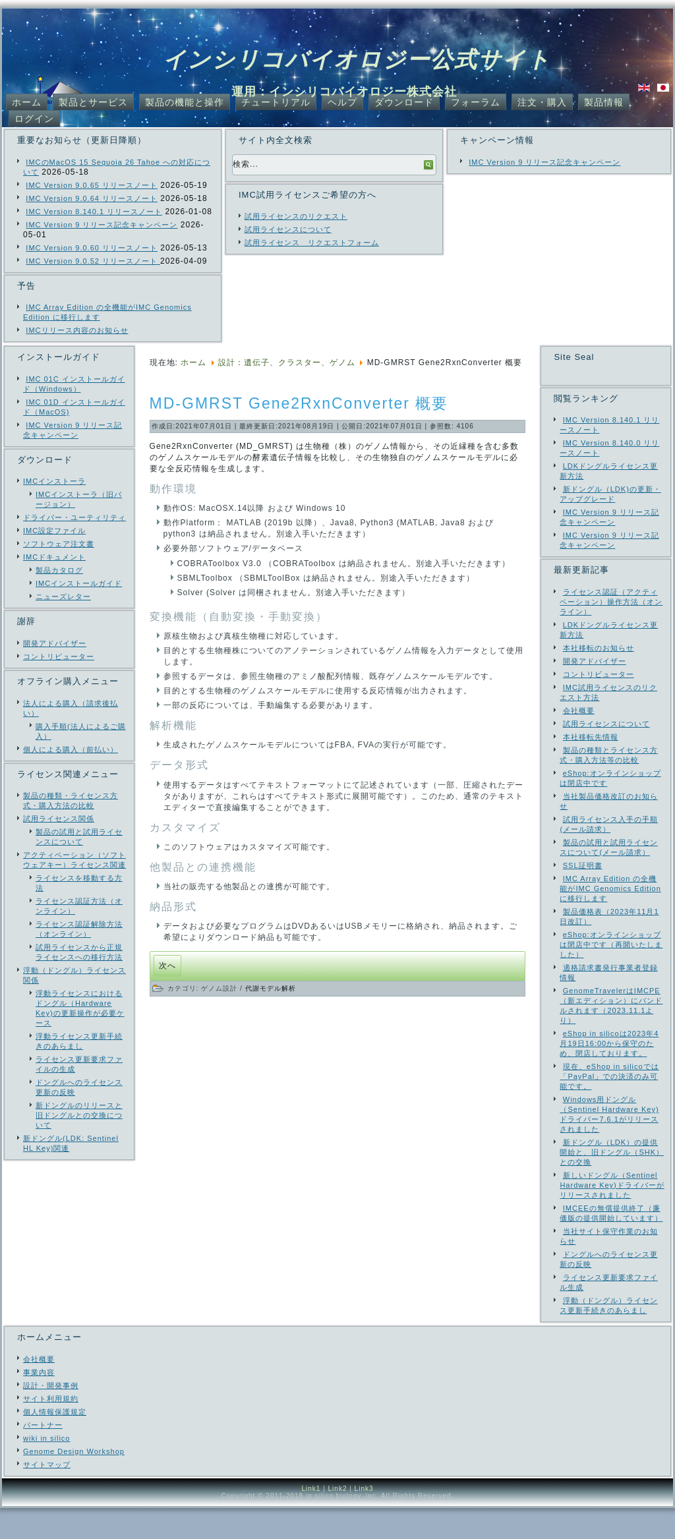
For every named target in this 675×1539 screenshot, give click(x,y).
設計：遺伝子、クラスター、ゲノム (286, 362)
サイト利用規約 (50, 1430)
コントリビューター (58, 656)
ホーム (27, 102)
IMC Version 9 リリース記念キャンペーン (101, 225)
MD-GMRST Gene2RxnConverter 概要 (299, 403)
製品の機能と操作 (184, 102)
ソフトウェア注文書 (58, 544)
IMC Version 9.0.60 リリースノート (92, 248)
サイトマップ (47, 1495)
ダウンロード (404, 102)
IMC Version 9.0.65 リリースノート (92, 185)
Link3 (364, 1519)
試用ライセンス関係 (58, 819)
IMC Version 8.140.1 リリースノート (94, 212)
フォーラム (475, 102)
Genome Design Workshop (74, 1482)
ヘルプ (342, 102)
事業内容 (39, 1403)
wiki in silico (46, 1469)
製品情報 (604, 102)
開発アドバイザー (54, 643)
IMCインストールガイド (79, 583)
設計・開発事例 (50, 1416)
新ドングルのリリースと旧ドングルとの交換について (79, 1115)
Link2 (337, 1519)
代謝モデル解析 (270, 988)
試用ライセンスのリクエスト (296, 216)
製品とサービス (93, 102)
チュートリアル (275, 102)
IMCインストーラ (54, 481)
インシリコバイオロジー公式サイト (357, 59)
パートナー (43, 1456)
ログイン (34, 118)
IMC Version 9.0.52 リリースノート (93, 261)
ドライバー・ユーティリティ (74, 517)
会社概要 (39, 1390)
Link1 (310, 1519)
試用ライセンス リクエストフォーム (312, 243)
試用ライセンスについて (288, 229)
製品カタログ (59, 570)
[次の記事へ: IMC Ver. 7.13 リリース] (167, 966)
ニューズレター (63, 596)
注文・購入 (542, 102)
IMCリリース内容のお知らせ (77, 330)
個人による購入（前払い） (70, 749)
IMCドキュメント (54, 557)
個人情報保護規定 (54, 1443)
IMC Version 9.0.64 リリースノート (92, 198)
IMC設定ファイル (54, 531)
